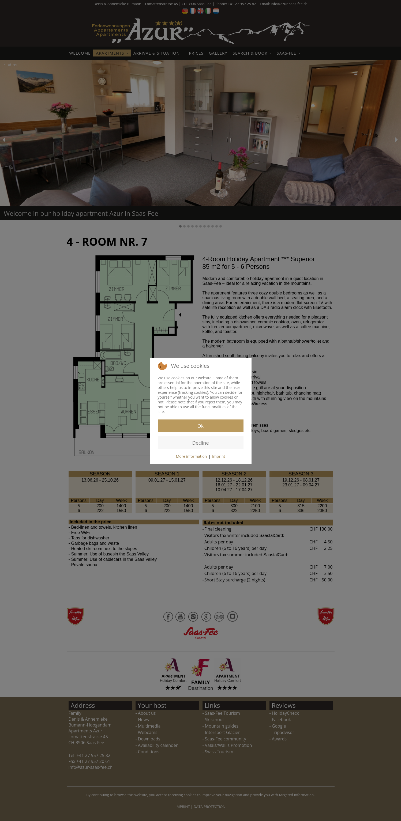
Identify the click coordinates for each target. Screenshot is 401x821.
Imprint (218, 456)
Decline (200, 443)
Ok (200, 426)
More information (191, 456)
